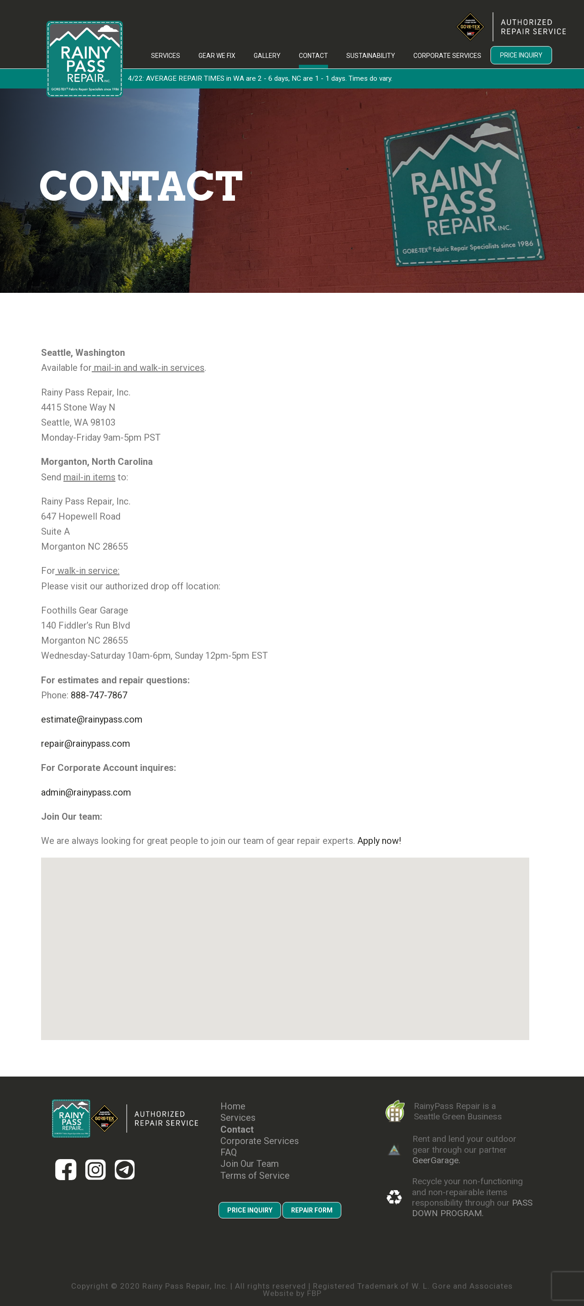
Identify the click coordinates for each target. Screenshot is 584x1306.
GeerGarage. (436, 1160)
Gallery (267, 55)
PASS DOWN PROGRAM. (472, 1207)
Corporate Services (447, 55)
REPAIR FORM (312, 1210)
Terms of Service (255, 1176)
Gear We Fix (216, 55)
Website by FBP (292, 1293)
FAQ (228, 1152)
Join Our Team (249, 1164)
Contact (313, 55)
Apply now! (379, 840)
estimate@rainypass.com (91, 719)
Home (232, 1106)
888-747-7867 (99, 695)
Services (165, 55)
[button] (178, 889)
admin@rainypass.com (86, 792)
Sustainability (370, 55)
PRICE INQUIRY (249, 1210)
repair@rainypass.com (85, 743)
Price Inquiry (521, 55)
